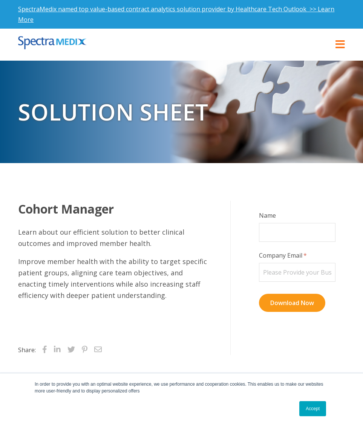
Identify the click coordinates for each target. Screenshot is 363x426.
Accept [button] (313, 408)
